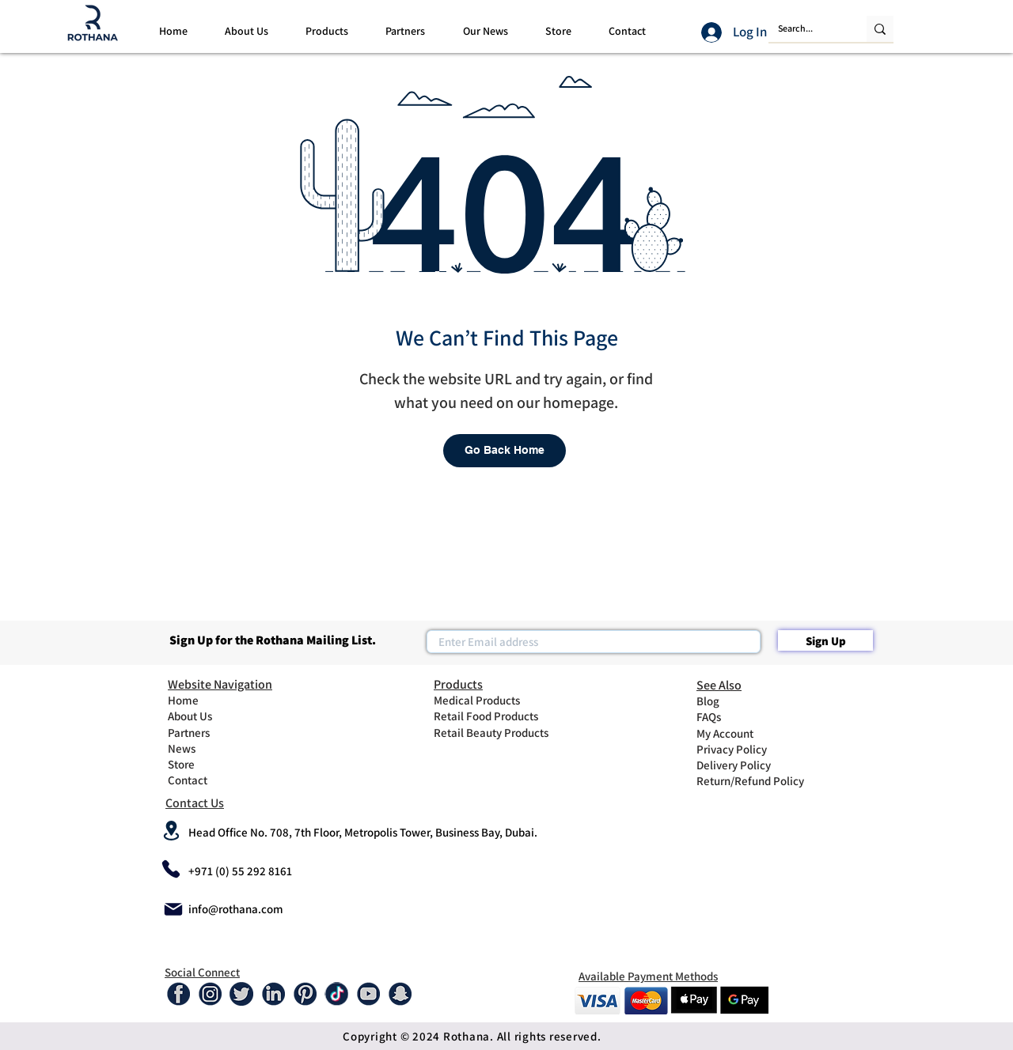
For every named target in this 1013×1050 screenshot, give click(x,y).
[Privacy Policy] (736, 749)
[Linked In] (273, 994)
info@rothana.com (235, 908)
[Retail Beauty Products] (498, 732)
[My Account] (736, 733)
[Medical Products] (490, 700)
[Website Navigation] (233, 684)
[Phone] (171, 869)
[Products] (498, 684)
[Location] (171, 830)
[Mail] (173, 908)
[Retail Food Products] (495, 715)
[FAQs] (736, 716)
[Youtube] (368, 994)
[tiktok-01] (336, 994)
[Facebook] (178, 994)
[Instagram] (210, 994)
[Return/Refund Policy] (761, 780)
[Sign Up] (825, 640)
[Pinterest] (305, 994)
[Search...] (805, 29)
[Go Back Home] (504, 450)
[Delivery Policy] (736, 764)
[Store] (208, 764)
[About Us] (208, 715)
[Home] (208, 700)
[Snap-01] (400, 994)
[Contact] (208, 780)
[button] (246, 31)
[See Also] (761, 685)
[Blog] (736, 700)
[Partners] (208, 732)
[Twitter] (241, 994)
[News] (208, 748)
